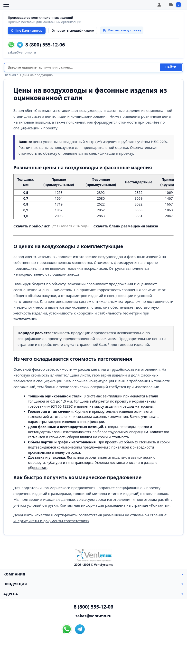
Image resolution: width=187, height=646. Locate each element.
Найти (171, 67)
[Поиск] (82, 67)
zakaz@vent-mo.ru (22, 52)
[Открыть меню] (6, 5)
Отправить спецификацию (73, 30)
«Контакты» (159, 505)
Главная (9, 75)
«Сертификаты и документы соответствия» (51, 520)
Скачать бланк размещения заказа (126, 226)
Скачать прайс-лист (31, 226)
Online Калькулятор (26, 30)
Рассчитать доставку (121, 30)
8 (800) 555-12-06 (45, 44)
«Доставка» (37, 467)
